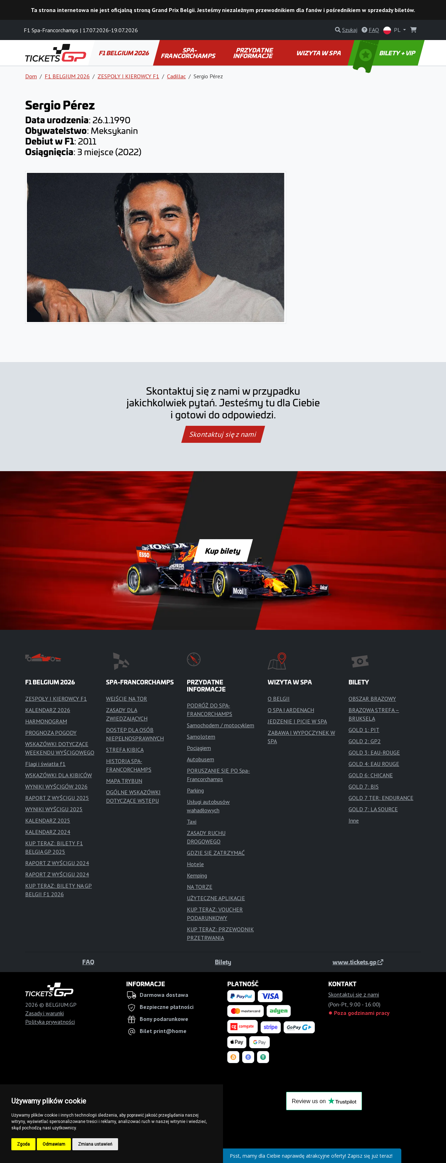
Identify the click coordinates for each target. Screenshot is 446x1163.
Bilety (223, 962)
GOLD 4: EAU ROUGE (374, 763)
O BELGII (279, 698)
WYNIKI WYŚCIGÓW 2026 (56, 786)
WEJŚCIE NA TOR (126, 698)
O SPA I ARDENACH (291, 709)
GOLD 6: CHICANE (371, 775)
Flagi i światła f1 (45, 763)
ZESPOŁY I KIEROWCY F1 (128, 76)
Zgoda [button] (23, 1144)
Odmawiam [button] (54, 1144)
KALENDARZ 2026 (47, 709)
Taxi (191, 821)
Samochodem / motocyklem (220, 725)
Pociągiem (199, 747)
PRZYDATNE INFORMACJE (253, 53)
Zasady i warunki (44, 1013)
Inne (354, 820)
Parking (195, 790)
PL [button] (392, 30)
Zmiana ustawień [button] (95, 1144)
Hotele (195, 864)
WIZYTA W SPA (318, 53)
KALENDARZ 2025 (47, 820)
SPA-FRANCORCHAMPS (188, 53)
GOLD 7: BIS (364, 786)
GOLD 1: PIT (364, 729)
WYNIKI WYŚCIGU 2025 (54, 809)
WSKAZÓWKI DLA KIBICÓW (58, 775)
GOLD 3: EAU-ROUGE (374, 752)
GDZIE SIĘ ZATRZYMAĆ (216, 852)
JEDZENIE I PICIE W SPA (297, 721)
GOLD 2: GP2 (365, 741)
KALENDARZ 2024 (47, 831)
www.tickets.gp (358, 962)
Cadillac (176, 76)
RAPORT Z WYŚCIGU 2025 (57, 797)
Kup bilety (223, 550)
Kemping (197, 875)
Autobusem (200, 759)
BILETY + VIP (385, 53)
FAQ (88, 962)
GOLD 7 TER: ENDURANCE (381, 797)
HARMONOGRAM (46, 721)
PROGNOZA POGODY (51, 732)
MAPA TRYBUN (124, 780)
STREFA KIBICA (125, 749)
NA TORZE (199, 886)
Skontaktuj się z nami (223, 434)
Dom (31, 76)
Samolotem (201, 736)
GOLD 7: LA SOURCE (373, 809)
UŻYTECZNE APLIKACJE (216, 898)
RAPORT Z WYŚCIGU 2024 (57, 862)
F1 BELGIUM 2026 (124, 53)
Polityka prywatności (50, 1021)
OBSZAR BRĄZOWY (372, 698)
